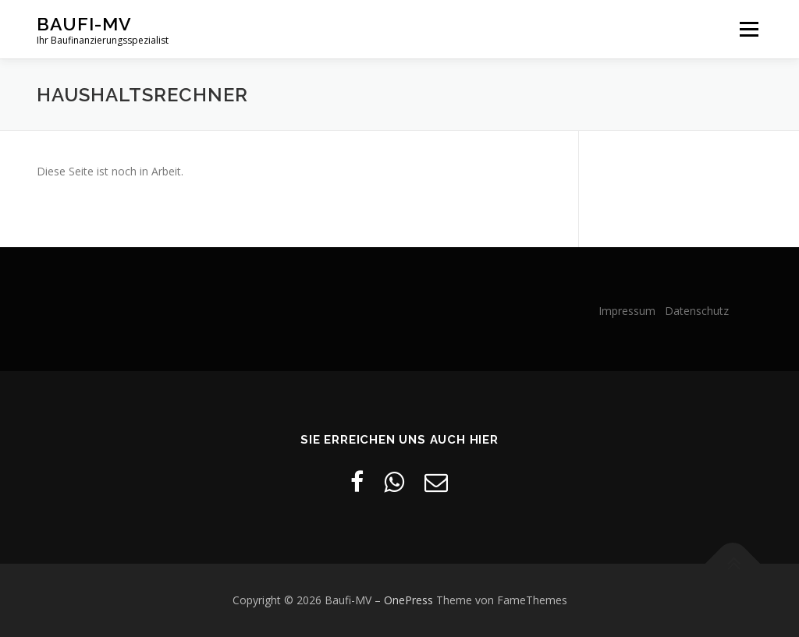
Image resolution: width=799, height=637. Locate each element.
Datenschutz (697, 310)
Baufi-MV (84, 23)
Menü (748, 29)
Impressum (630, 310)
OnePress (408, 600)
